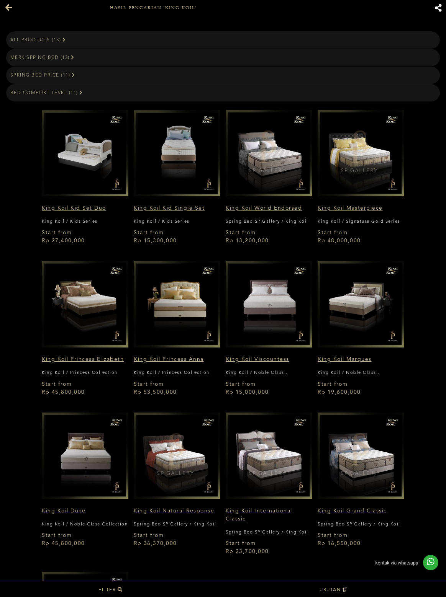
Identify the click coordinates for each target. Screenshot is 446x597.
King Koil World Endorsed (264, 208)
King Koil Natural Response (174, 511)
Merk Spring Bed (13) (42, 57)
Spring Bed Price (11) (42, 75)
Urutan (334, 590)
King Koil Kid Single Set (169, 208)
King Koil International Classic (259, 515)
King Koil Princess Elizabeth (83, 359)
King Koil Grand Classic (352, 511)
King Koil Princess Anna (169, 359)
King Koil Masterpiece (350, 208)
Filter (110, 590)
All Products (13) (38, 40)
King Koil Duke (63, 511)
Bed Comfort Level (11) (46, 92)
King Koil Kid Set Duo (74, 208)
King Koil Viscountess (257, 359)
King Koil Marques (345, 359)
